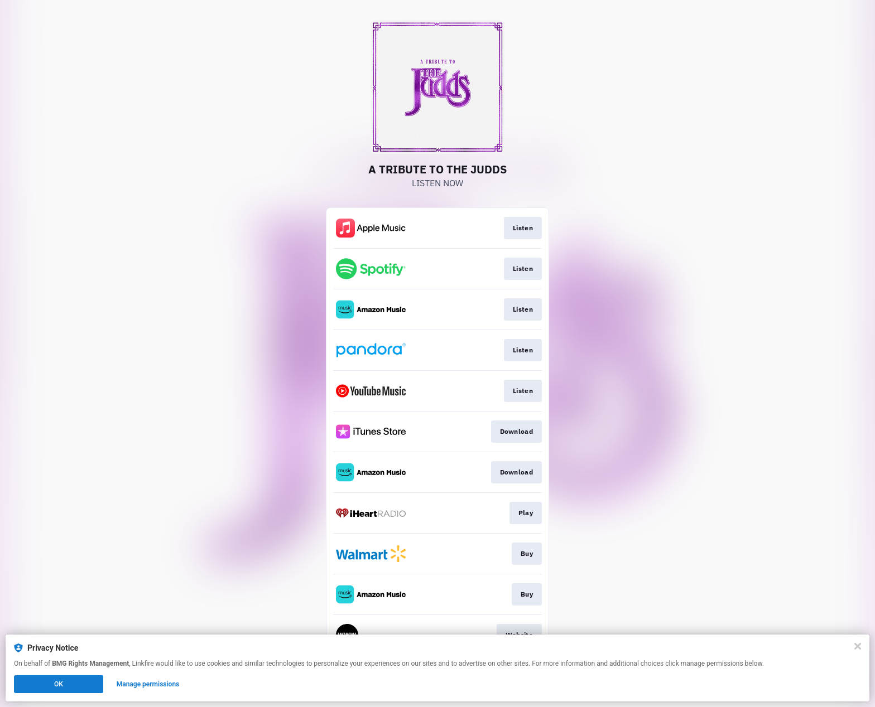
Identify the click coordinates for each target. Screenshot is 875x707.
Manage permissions (148, 684)
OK (58, 684)
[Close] (858, 646)
